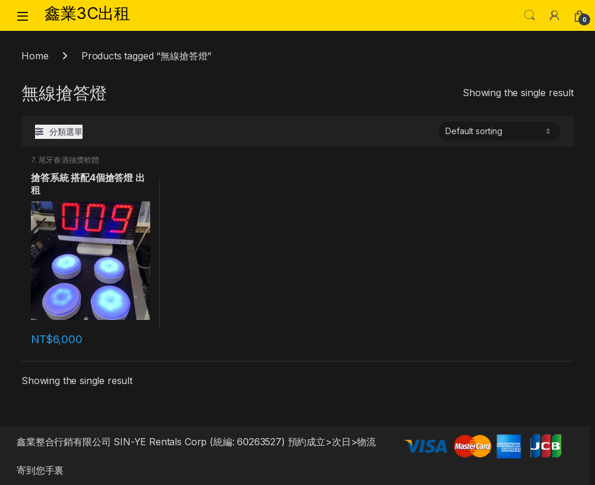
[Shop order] (499, 131)
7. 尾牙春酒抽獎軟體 (65, 160)
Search (529, 15)
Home (34, 56)
